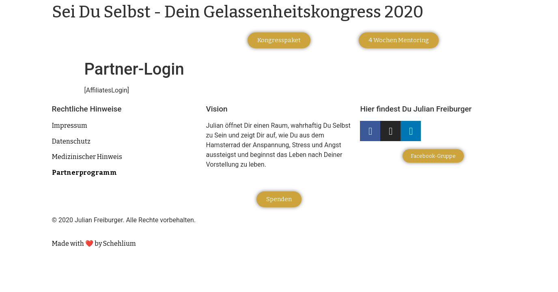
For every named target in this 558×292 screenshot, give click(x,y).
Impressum (69, 125)
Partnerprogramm (84, 172)
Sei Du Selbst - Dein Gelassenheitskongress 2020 (237, 12)
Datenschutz (71, 141)
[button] (279, 40)
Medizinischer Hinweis (87, 157)
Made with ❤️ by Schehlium (94, 243)
